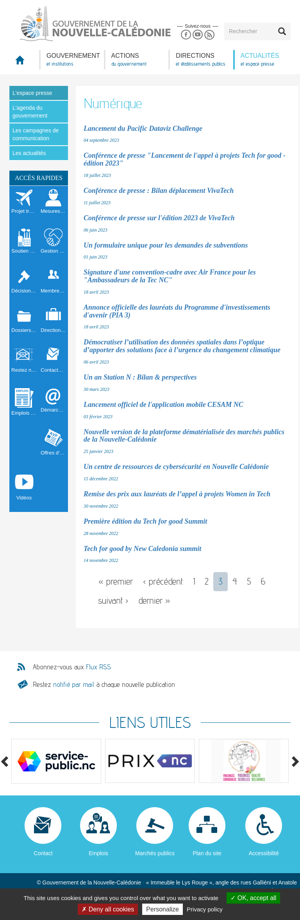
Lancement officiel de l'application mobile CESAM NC (163, 404)
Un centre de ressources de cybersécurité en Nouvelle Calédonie (176, 467)
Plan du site (207, 853)
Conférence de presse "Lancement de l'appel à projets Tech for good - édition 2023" (185, 159)
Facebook (185, 35)
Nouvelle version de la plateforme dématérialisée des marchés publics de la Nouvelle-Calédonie (184, 436)
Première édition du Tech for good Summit (145, 521)
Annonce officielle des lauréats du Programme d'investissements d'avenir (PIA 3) (177, 311)
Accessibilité (264, 853)
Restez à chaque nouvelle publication (104, 684)
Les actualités (29, 153)
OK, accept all (253, 898)
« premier (115, 581)
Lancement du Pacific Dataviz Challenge (143, 128)
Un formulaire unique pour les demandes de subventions (166, 245)
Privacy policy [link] (205, 909)
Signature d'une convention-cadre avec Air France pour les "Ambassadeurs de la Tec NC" (170, 276)
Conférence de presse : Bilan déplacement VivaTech (159, 190)
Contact (43, 853)
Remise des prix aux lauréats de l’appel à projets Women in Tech (177, 494)
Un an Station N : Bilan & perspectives (140, 377)
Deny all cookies (108, 909)
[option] (56, 761)
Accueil (24, 62)
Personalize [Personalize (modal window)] (162, 909)
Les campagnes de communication (35, 134)
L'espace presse (32, 93)
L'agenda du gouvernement (30, 112)
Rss (209, 35)
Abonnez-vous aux (72, 667)
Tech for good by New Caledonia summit (142, 549)
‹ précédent (163, 581)
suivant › (113, 600)
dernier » (154, 600)
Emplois (98, 853)
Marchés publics (155, 853)
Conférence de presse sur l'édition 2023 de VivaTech (159, 218)
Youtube (197, 35)
